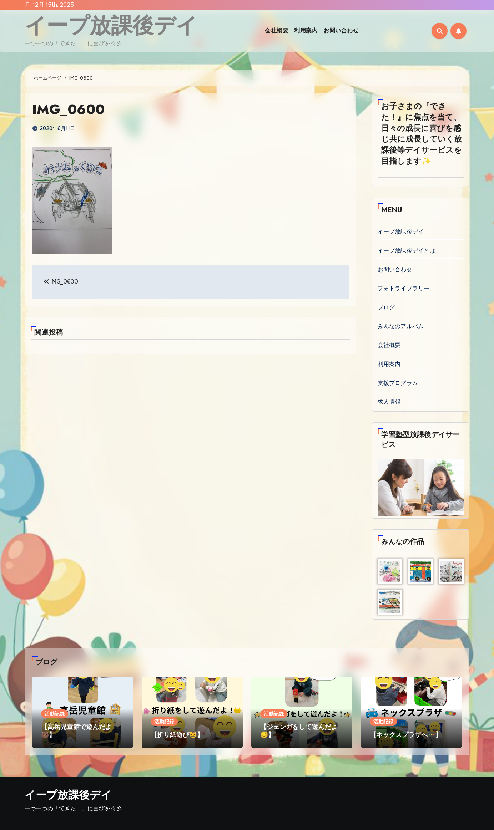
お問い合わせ (341, 30)
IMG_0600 (69, 109)
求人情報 (389, 402)
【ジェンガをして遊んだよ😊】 (298, 730)
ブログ (386, 307)
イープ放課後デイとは (406, 250)
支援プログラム (398, 383)
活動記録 (55, 714)
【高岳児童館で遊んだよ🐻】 (76, 730)
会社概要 (276, 30)
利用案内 (306, 30)
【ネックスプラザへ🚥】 (406, 734)
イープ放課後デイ (111, 25)
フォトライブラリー (404, 288)
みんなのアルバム (401, 326)
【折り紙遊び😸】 (177, 734)
